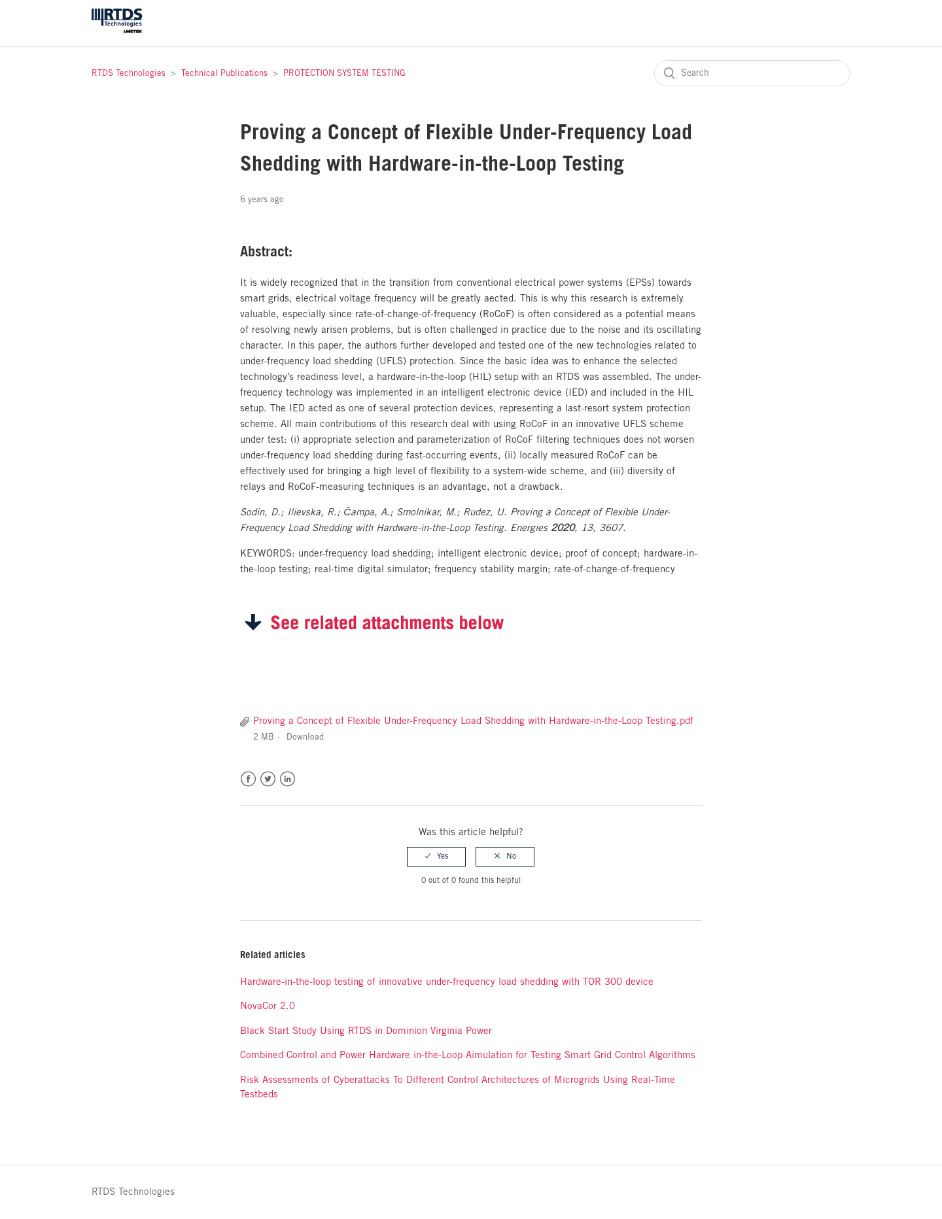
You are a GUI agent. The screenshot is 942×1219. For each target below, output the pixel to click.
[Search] (752, 73)
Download (305, 737)
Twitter (268, 779)
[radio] (436, 857)
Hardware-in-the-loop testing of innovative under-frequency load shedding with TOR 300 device (447, 982)
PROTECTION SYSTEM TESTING (344, 73)
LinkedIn (287, 779)
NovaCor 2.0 (267, 1006)
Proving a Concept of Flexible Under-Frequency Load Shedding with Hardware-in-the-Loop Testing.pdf (473, 721)
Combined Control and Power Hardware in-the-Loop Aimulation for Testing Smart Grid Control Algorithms (467, 1055)
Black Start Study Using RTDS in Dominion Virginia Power (366, 1031)
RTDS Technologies (129, 73)
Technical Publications (224, 73)
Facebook (248, 779)
